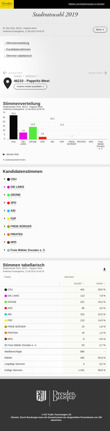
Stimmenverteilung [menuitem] (17, 43)
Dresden (18, 76)
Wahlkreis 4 (30, 76)
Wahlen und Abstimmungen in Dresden (86, 4)
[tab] (55, 179)
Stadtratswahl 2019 (55, 15)
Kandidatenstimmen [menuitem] (18, 49)
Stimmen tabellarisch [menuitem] (19, 55)
